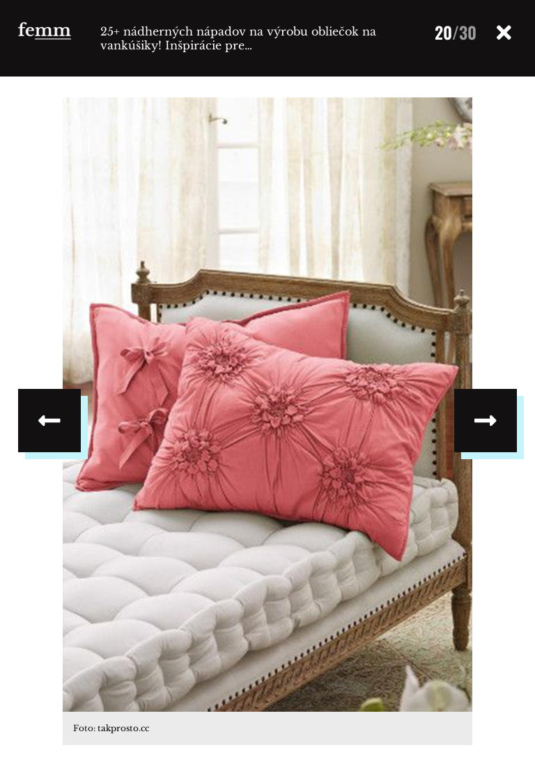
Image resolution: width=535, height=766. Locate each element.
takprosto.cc (123, 728)
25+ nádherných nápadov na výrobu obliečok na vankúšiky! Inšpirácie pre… (238, 38)
